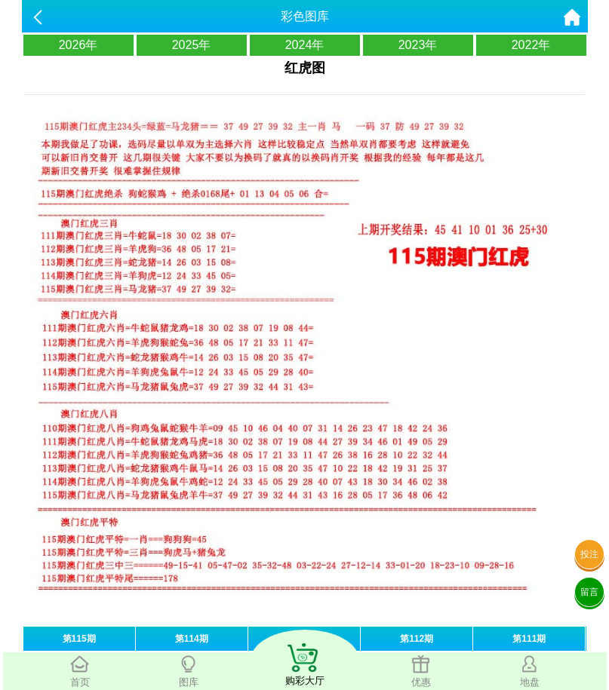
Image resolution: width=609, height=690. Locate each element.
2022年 (531, 44)
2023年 (418, 44)
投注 (589, 554)
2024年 (304, 44)
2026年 (78, 44)
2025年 (191, 44)
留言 (589, 592)
